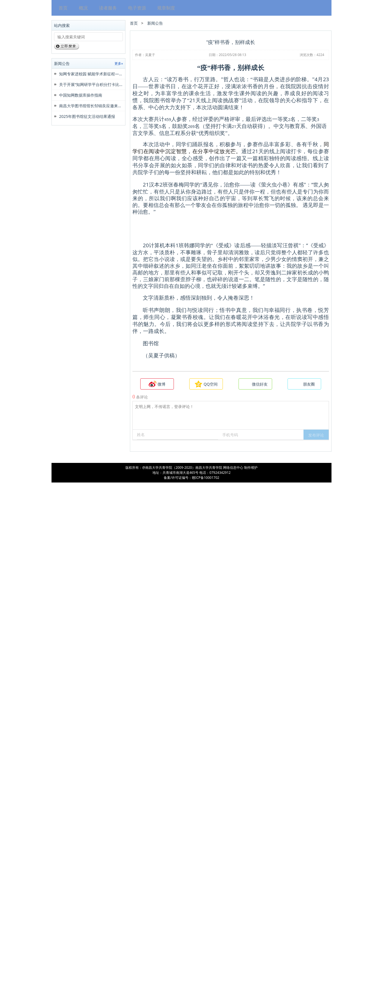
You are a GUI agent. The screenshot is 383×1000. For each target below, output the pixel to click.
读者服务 (106, 8)
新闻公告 (62, 63)
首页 (61, 8)
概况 (81, 8)
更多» (119, 63)
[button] (316, 952)
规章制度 (165, 8)
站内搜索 (62, 25)
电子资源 (135, 8)
